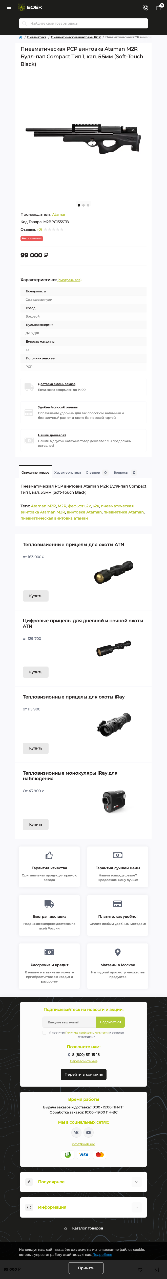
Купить (35, 596)
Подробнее (102, 1255)
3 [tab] (88, 205)
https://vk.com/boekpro (76, 1133)
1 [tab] (79, 205)
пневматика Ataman (123, 512)
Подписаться (110, 1022)
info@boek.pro (83, 1144)
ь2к (96, 506)
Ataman (59, 214)
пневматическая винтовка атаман (54, 518)
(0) (39, 229)
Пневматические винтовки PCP (76, 37)
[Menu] (9, 7)
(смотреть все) (69, 280)
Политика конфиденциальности (87, 1032)
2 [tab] (83, 205)
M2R (62, 506)
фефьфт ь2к (79, 506)
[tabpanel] (83, 134)
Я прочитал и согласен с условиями (86, 1034)
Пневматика (36, 37)
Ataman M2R (43, 506)
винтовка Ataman (84, 512)
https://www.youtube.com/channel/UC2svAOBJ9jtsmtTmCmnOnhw (88, 1133)
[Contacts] (145, 7)
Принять (86, 1268)
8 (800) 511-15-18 (86, 1054)
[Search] (24, 23)
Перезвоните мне (83, 1061)
